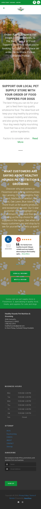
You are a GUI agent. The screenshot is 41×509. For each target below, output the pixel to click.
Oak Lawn (15, 201)
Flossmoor (7, 192)
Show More (26, 253)
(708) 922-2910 (10, 323)
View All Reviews (20, 273)
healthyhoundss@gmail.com (15, 325)
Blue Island (27, 201)
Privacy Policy (24, 495)
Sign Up (11, 483)
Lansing (10, 195)
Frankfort (27, 198)
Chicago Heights (24, 195)
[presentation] (16, 474)
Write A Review (20, 279)
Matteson (16, 198)
